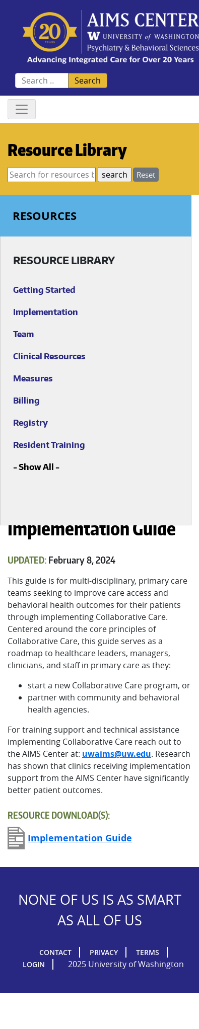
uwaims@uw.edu (116, 753)
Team (23, 334)
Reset (146, 175)
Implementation (45, 312)
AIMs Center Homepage (111, 37)
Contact (55, 952)
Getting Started (44, 290)
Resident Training (49, 445)
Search (88, 80)
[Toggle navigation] (22, 109)
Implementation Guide (80, 838)
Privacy (104, 952)
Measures (33, 378)
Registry (30, 423)
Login (34, 964)
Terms (147, 952)
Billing (26, 400)
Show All (36, 467)
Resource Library (67, 149)
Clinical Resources (49, 356)
